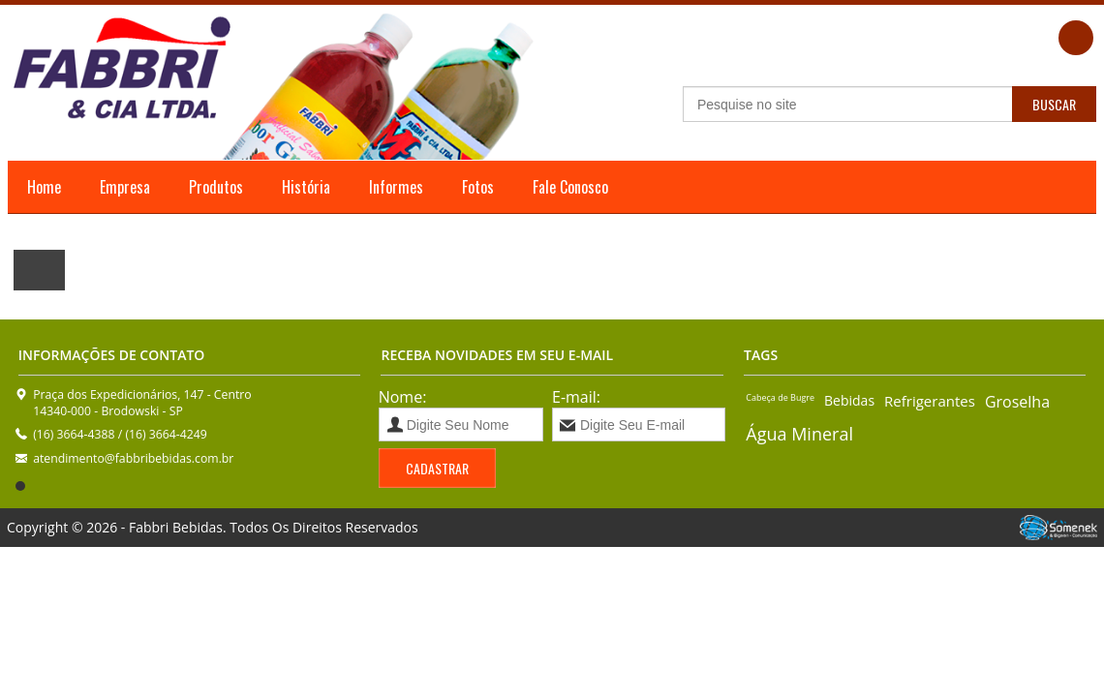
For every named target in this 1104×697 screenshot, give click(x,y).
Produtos (216, 186)
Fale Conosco (570, 186)
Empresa (125, 186)
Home (44, 186)
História (306, 186)
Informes (396, 186)
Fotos (478, 186)
